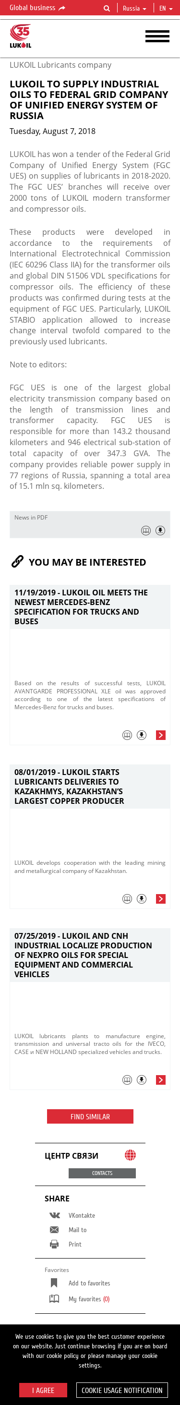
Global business (38, 8)
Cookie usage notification (122, 1390)
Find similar (90, 1117)
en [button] (166, 8)
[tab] (90, 737)
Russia (134, 8)
